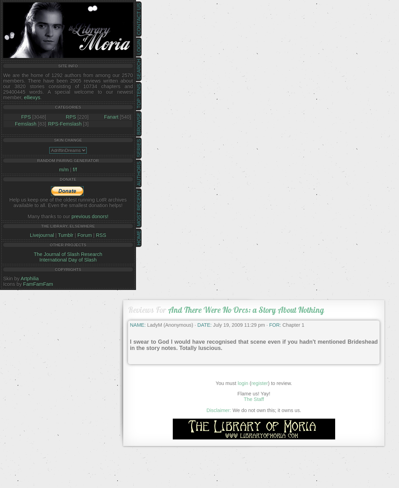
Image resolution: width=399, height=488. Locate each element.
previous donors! (89, 216)
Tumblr (65, 235)
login (243, 383)
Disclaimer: (218, 410)
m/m (64, 169)
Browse (139, 124)
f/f (75, 169)
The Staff (254, 399)
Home (139, 237)
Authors (139, 173)
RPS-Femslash (65, 124)
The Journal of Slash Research (68, 254)
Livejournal (42, 235)
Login (139, 47)
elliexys (32, 97)
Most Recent (139, 208)
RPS (71, 117)
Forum (84, 235)
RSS (101, 235)
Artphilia (29, 278)
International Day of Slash (68, 260)
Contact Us (139, 19)
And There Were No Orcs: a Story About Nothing (246, 310)
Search (139, 69)
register (259, 383)
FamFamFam (38, 284)
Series (139, 148)
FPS (26, 117)
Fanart (111, 117)
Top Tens (139, 96)
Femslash (25, 124)
